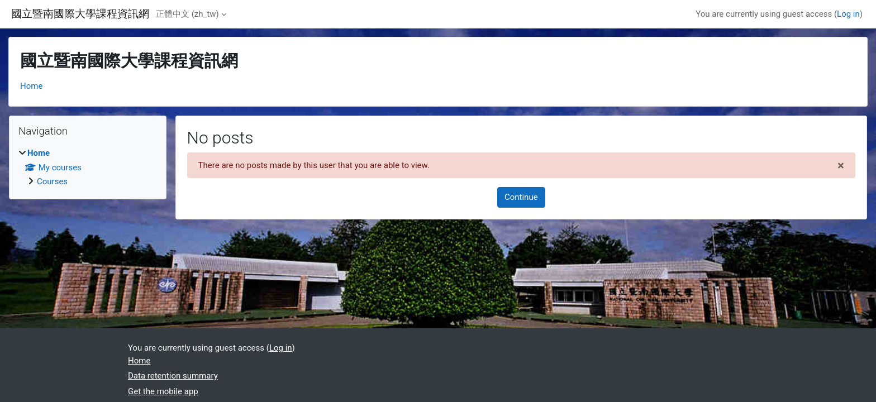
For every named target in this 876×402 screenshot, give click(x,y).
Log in (848, 14)
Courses (52, 181)
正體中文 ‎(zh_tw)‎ (187, 14)
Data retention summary (173, 376)
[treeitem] (87, 167)
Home (31, 86)
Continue (521, 197)
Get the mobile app (163, 391)
